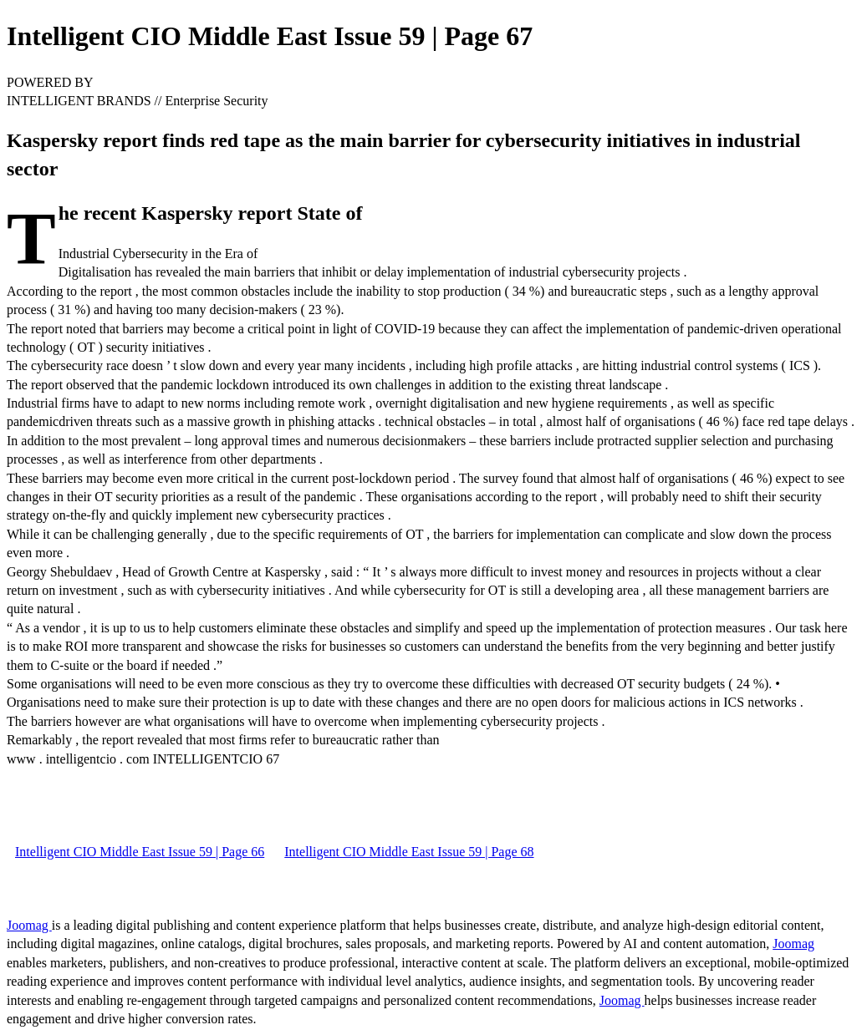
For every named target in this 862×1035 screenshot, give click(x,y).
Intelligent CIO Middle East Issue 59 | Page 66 (139, 852)
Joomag (29, 925)
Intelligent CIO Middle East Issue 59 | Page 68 (408, 852)
